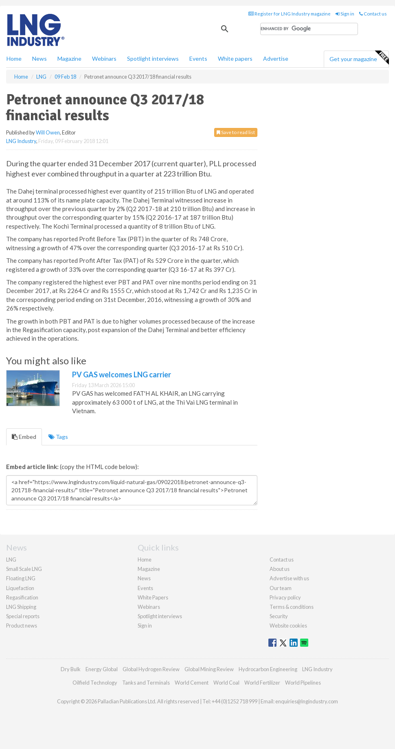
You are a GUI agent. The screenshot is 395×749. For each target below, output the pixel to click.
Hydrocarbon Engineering (268, 669)
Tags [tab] (58, 436)
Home (14, 58)
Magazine (69, 58)
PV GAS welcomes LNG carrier (121, 374)
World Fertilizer (262, 682)
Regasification (22, 597)
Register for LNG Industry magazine (289, 13)
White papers (235, 58)
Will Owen (48, 132)
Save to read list (236, 132)
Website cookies (288, 625)
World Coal (226, 682)
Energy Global (102, 669)
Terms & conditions (292, 607)
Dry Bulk (71, 669)
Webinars (104, 58)
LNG (11, 559)
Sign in (345, 13)
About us (280, 569)
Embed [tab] (24, 436)
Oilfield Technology (94, 682)
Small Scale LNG (24, 569)
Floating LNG (20, 578)
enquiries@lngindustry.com (306, 701)
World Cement (191, 682)
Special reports (23, 616)
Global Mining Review (209, 669)
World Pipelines (303, 682)
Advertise (275, 58)
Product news (21, 625)
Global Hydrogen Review (151, 669)
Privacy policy (285, 597)
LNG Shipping (21, 607)
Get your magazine (358, 58)
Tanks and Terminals (146, 682)
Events (198, 58)
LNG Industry (21, 141)
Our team (281, 588)
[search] (309, 29)
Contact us (373, 13)
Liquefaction (20, 588)
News (144, 578)
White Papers (153, 597)
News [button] (39, 58)
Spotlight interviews (153, 58)
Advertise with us (289, 578)
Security (279, 616)
